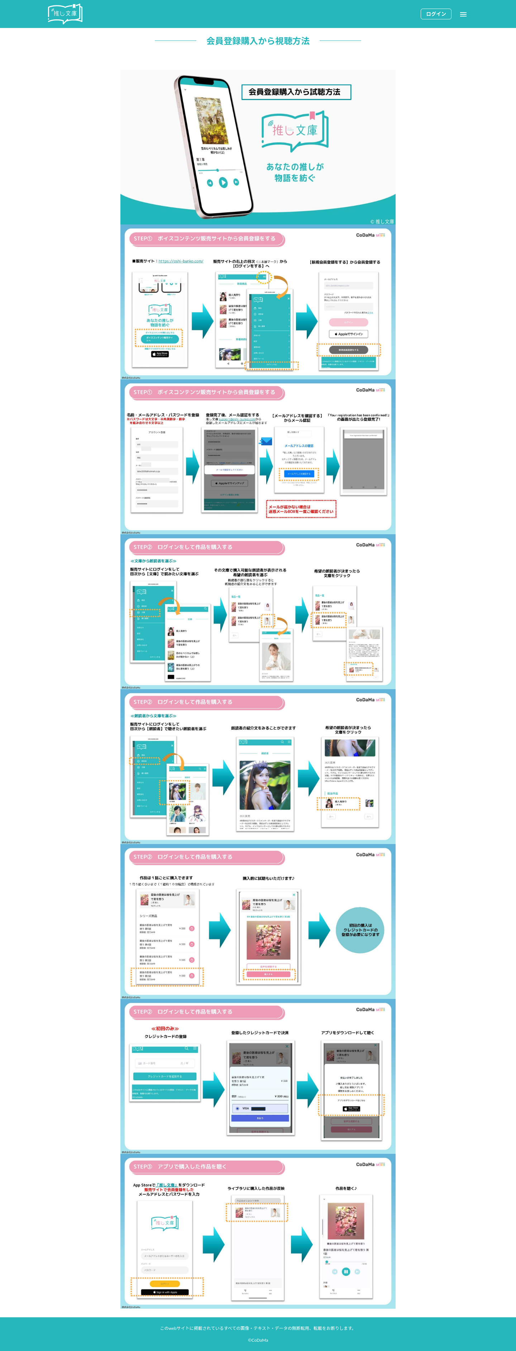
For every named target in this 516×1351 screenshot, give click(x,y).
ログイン (436, 14)
